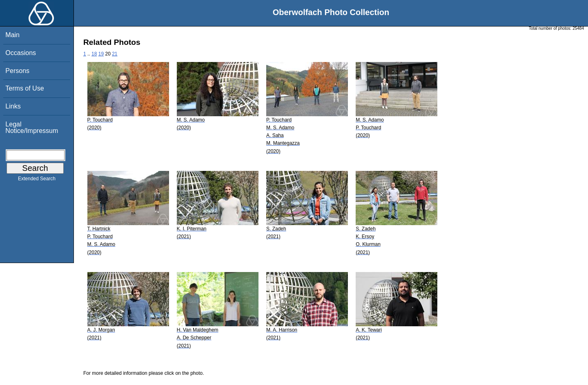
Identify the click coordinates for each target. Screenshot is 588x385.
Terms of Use (24, 88)
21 (114, 54)
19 (101, 54)
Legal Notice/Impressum (31, 127)
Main (12, 34)
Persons (17, 70)
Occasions (20, 52)
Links (12, 106)
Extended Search (37, 180)
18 (94, 54)
